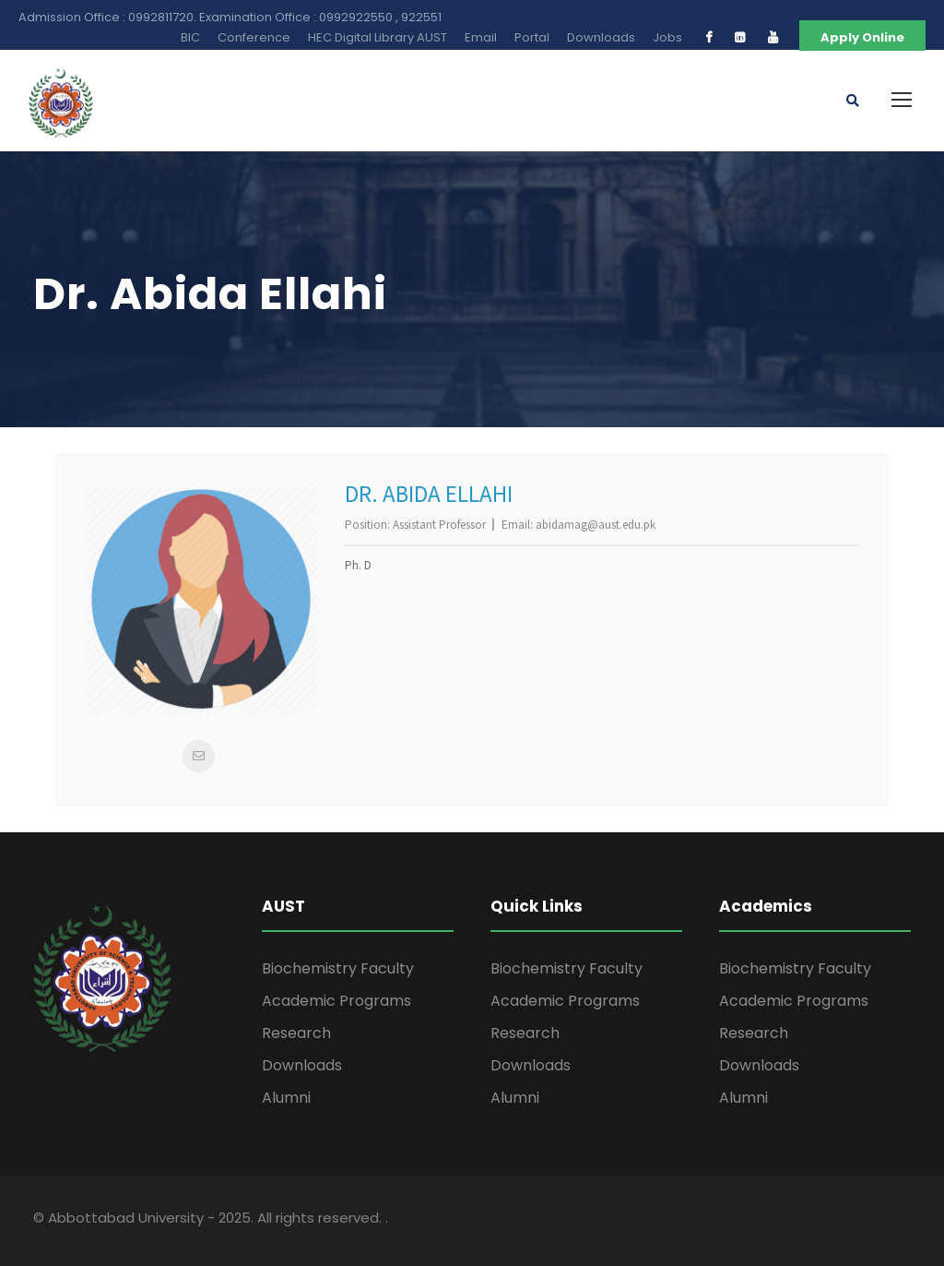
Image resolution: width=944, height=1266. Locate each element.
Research (296, 1033)
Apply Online (862, 37)
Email (481, 37)
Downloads (601, 37)
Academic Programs (336, 1000)
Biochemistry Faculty (338, 968)
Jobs (667, 37)
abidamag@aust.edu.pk (595, 524)
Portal (531, 37)
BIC (190, 37)
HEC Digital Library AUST (377, 37)
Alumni (286, 1097)
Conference (254, 37)
